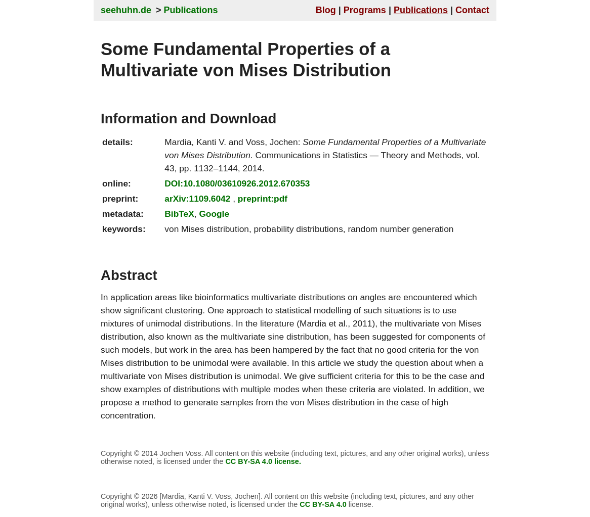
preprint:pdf (262, 199)
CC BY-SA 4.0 (323, 504)
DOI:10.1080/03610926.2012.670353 (237, 183)
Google (214, 214)
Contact (472, 10)
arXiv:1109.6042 (197, 199)
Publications (191, 10)
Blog (326, 10)
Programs (365, 10)
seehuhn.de (126, 10)
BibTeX (179, 214)
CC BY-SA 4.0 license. (263, 461)
